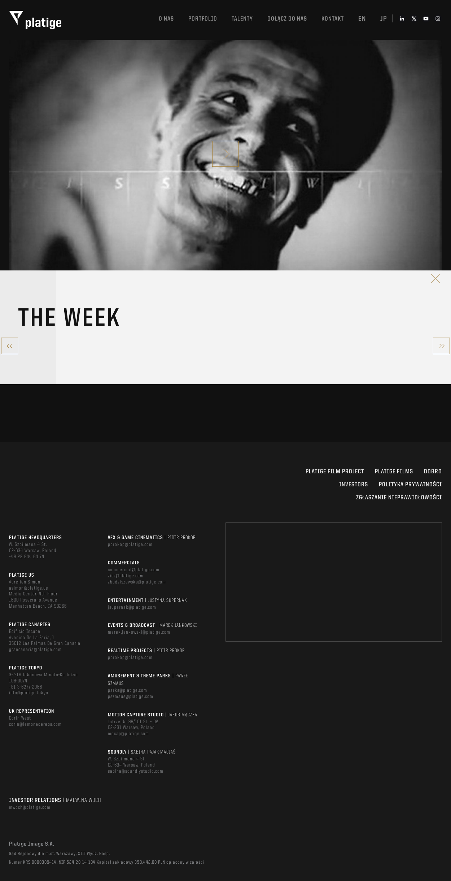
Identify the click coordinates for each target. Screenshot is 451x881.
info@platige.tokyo (28, 692)
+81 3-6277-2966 (25, 687)
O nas (166, 19)
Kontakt (332, 19)
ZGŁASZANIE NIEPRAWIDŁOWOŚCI (399, 498)
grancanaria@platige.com (35, 649)
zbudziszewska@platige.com (137, 582)
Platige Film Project (335, 472)
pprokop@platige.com (130, 544)
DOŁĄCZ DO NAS (287, 19)
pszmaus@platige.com (130, 696)
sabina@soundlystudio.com (135, 771)
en (362, 19)
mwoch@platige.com (30, 807)
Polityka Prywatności (410, 485)
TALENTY (242, 19)
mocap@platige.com (128, 733)
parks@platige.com (127, 690)
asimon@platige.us (28, 588)
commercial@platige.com (133, 569)
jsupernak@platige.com (132, 607)
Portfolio (202, 19)
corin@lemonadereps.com (35, 724)
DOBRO (433, 472)
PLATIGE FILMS (394, 472)
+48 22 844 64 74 (26, 556)
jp (383, 19)
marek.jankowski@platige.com (139, 632)
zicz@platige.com (126, 575)
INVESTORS (353, 485)
